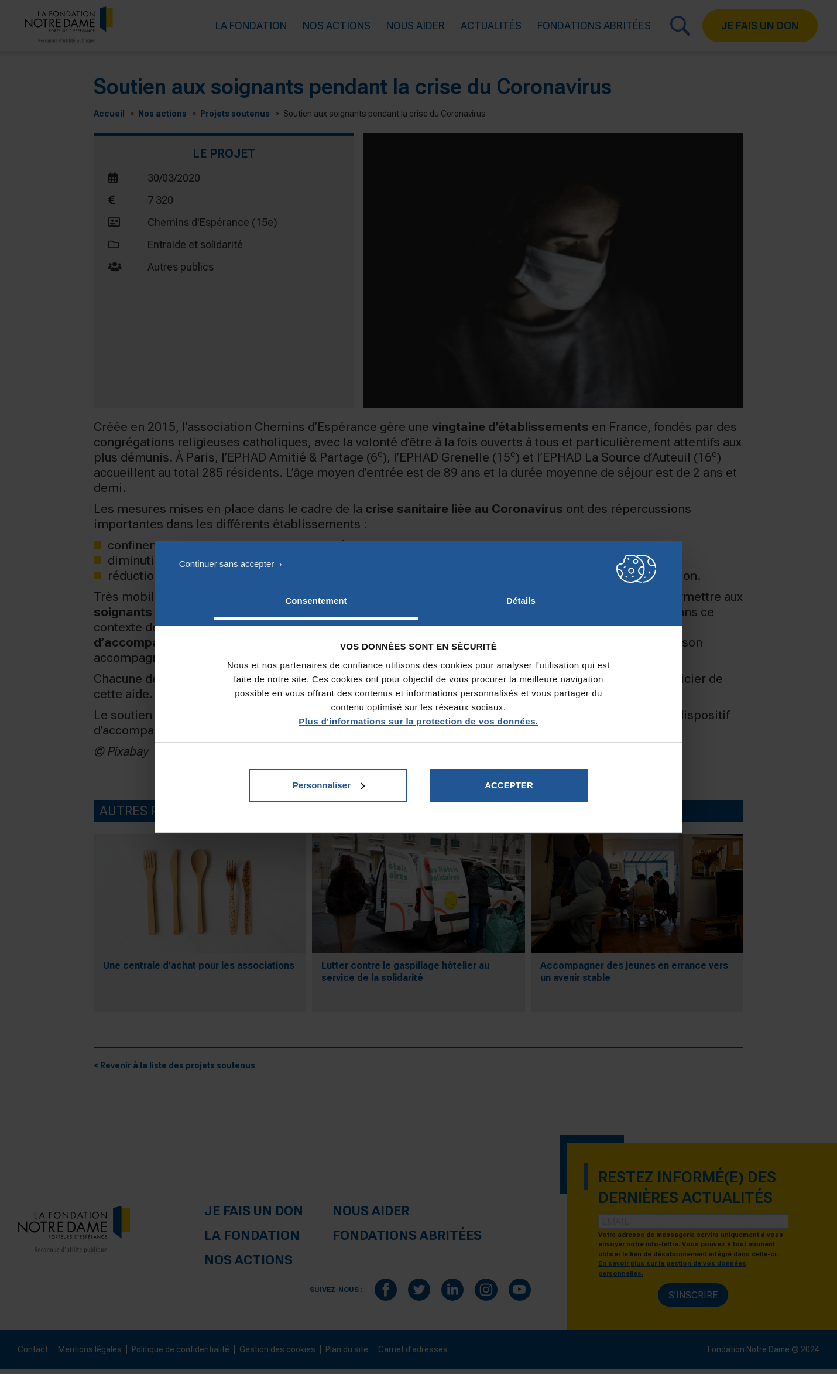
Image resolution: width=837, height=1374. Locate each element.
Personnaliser (329, 785)
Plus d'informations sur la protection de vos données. (418, 721)
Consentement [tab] (316, 601)
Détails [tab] (521, 601)
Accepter (509, 785)
